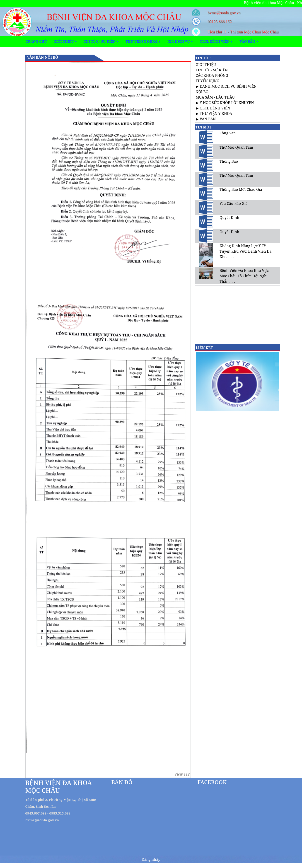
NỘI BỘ (202, 91)
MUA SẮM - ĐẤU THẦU (215, 97)
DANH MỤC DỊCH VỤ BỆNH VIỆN (228, 86)
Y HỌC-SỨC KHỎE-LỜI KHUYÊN (227, 102)
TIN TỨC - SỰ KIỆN (212, 70)
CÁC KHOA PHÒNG (212, 75)
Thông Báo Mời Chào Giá (241, 189)
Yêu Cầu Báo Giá (233, 203)
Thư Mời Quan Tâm (236, 147)
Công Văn (228, 133)
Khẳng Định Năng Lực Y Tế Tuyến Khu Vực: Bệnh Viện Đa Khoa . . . (245, 251)
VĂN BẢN (208, 118)
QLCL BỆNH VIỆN (215, 108)
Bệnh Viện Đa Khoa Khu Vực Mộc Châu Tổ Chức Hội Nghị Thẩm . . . (244, 276)
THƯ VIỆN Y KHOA (216, 113)
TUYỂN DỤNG (207, 80)
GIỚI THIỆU (206, 64)
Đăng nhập (151, 859)
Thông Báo (229, 161)
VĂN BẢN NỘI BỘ (42, 57)
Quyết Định (229, 217)
